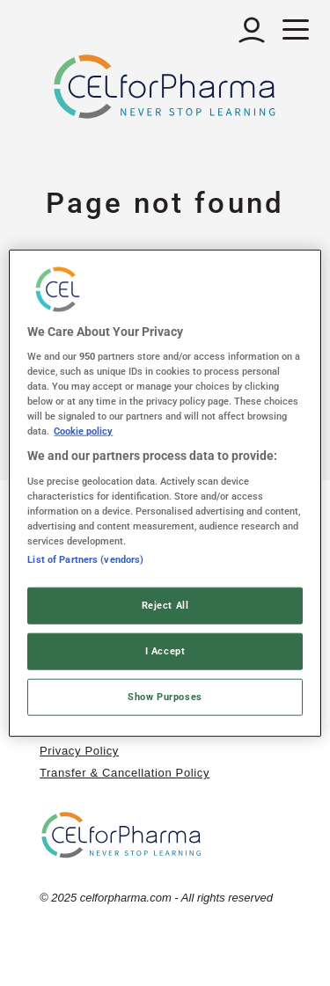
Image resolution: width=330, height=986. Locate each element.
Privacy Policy (79, 750)
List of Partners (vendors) (85, 559)
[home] (122, 834)
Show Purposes (165, 696)
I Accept (165, 651)
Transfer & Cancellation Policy (124, 772)
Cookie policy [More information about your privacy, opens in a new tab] (83, 431)
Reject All (165, 605)
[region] (164, 493)
